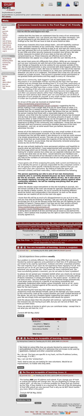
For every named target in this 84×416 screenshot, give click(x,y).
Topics (4, 33)
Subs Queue (6, 45)
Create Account (7, 49)
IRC (3, 78)
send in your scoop (53, 15)
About (4, 27)
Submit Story (7, 43)
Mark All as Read (67, 235)
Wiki (3, 80)
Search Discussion (70, 229)
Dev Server (6, 86)
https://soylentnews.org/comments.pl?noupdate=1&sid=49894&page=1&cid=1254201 (38, 105)
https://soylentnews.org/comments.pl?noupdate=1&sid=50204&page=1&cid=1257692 (38, 208)
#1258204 (63, 375)
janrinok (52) (23, 250)
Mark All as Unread (49, 237)
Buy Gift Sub (6, 47)
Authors (5, 35)
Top (42, 229)
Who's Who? (6, 82)
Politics (4, 68)
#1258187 (61, 250)
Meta (6, 20)
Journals (5, 31)
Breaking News (7, 61)
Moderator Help (23, 400)
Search (4, 37)
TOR (3, 88)
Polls (4, 39)
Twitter (4, 76)
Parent (20, 316)
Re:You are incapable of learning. (44, 338)
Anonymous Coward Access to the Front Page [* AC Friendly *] (47, 226)
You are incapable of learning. (42, 247)
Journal (68, 250)
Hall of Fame (6, 41)
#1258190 (64, 341)
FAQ (3, 29)
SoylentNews (8, 6)
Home (27, 411)
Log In (4, 51)
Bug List (5, 84)
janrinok (27, 30)
